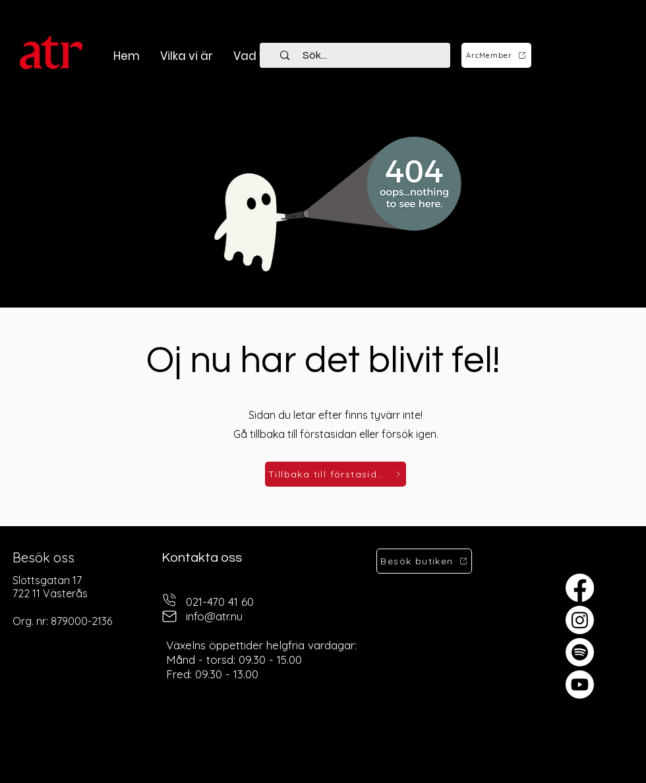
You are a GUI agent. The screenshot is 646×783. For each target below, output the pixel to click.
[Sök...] (363, 55)
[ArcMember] (496, 55)
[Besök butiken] (424, 561)
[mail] (169, 617)
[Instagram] (580, 620)
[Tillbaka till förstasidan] (335, 474)
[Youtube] (580, 684)
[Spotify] (580, 652)
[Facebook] (580, 588)
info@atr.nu (214, 616)
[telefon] (169, 600)
